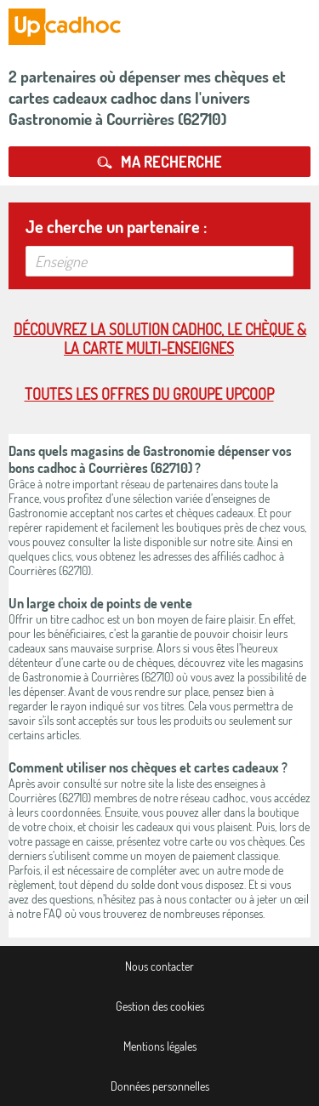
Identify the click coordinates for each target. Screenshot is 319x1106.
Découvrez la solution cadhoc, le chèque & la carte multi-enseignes (160, 338)
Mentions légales (160, 1046)
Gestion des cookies (160, 1006)
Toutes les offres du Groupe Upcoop (149, 394)
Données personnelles (160, 1086)
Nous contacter (159, 966)
